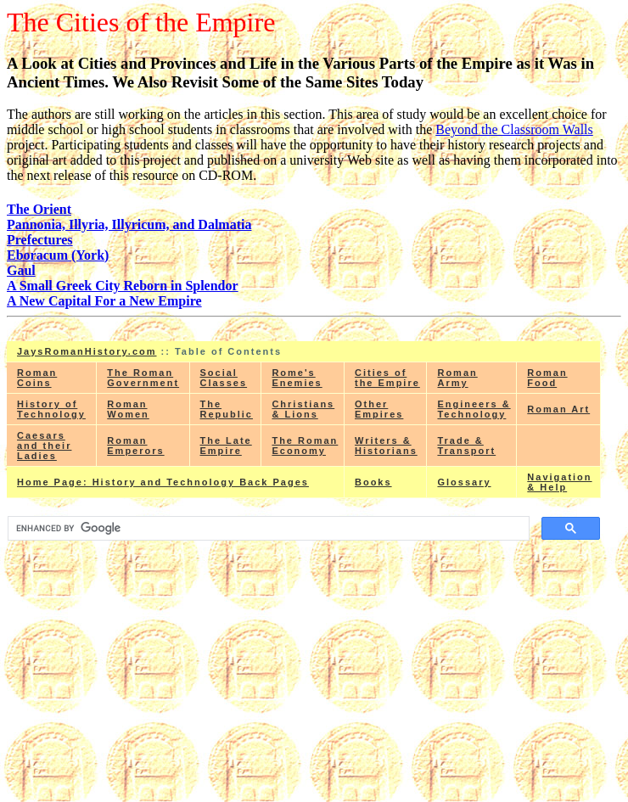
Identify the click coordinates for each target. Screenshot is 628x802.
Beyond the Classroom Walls (514, 129)
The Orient (39, 209)
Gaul (21, 270)
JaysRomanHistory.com (87, 351)
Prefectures (40, 240)
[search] (267, 528)
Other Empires (379, 409)
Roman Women (128, 409)
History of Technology (51, 409)
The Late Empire (226, 445)
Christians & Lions (303, 409)
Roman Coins (37, 377)
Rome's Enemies (297, 377)
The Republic (226, 409)
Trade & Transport (466, 445)
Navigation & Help (559, 482)
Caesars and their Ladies (44, 445)
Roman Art (558, 409)
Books (373, 482)
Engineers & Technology (473, 409)
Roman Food (547, 377)
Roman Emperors (135, 445)
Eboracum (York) (58, 255)
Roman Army (457, 377)
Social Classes (224, 377)
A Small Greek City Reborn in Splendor (122, 285)
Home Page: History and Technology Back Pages (163, 482)
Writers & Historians (386, 445)
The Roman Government (143, 377)
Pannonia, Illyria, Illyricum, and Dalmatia (129, 224)
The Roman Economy (305, 445)
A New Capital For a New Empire (104, 301)
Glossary (464, 482)
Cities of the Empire (387, 377)
